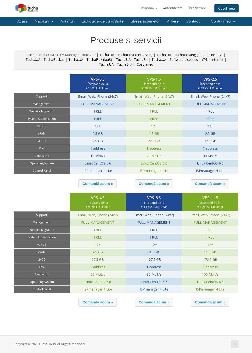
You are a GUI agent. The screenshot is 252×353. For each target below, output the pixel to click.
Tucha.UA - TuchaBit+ (116, 64)
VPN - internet (213, 59)
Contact (193, 21)
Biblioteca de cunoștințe (102, 21)
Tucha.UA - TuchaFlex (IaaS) (90, 59)
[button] (97, 183)
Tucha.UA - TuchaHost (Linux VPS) (125, 54)
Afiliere (173, 21)
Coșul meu (226, 8)
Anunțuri (68, 21)
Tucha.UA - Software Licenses (174, 59)
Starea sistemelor (145, 21)
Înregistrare (197, 8)
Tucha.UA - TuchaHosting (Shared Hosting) (189, 54)
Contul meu (223, 21)
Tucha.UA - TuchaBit (132, 59)
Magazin (44, 21)
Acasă (22, 21)
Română (149, 8)
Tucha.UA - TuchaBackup (45, 59)
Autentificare (173, 8)
